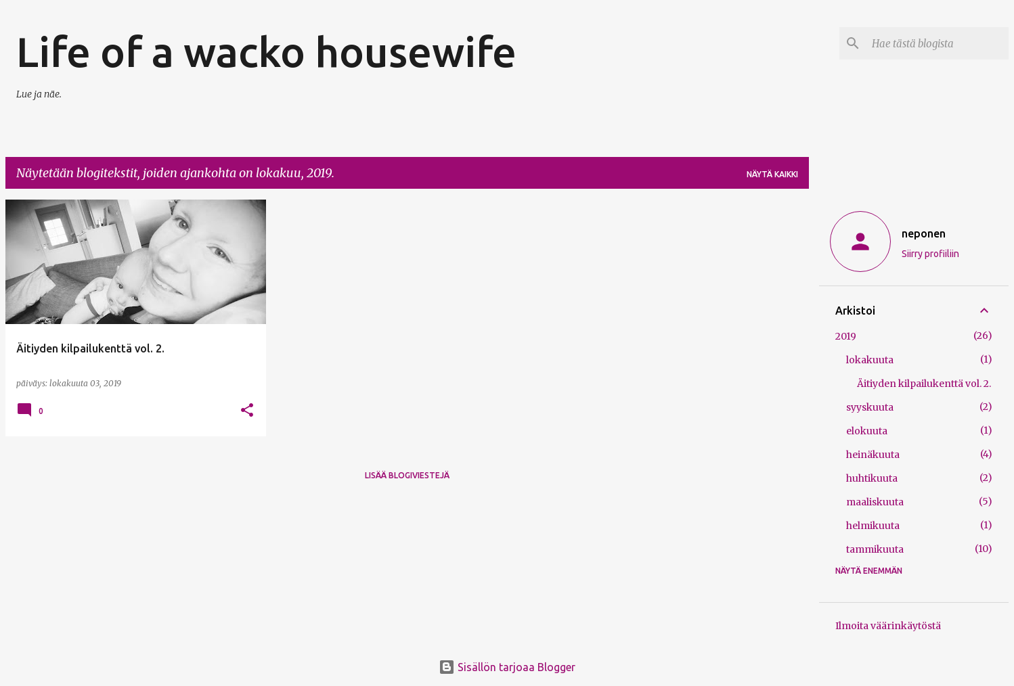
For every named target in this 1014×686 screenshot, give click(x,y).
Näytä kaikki (772, 174)
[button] (247, 411)
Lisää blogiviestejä (407, 475)
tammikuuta (875, 549)
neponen (924, 233)
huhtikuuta (872, 478)
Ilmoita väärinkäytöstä (888, 626)
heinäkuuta (873, 455)
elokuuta (866, 431)
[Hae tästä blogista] (937, 43)
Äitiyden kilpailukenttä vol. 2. (924, 384)
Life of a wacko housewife (266, 51)
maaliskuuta (875, 502)
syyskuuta (870, 407)
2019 (845, 336)
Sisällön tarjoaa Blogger (507, 667)
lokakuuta (870, 360)
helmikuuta (873, 526)
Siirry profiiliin (930, 253)
